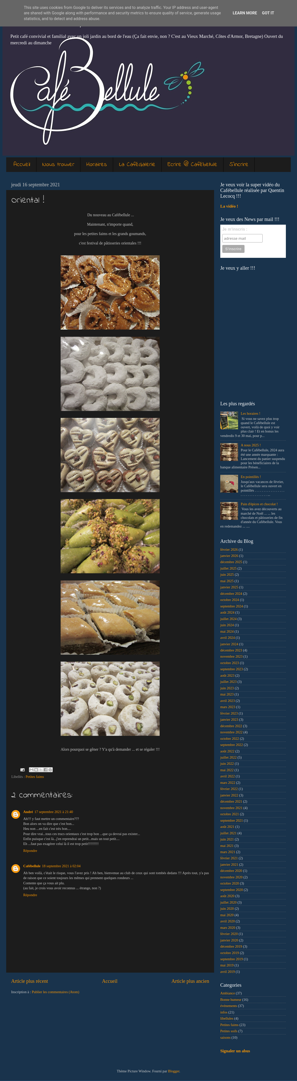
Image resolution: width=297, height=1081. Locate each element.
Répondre (30, 851)
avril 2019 (227, 972)
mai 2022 (227, 770)
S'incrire (238, 164)
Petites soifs (228, 1031)
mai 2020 (227, 915)
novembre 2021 (231, 808)
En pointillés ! (251, 477)
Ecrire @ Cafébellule (192, 164)
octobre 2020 (229, 883)
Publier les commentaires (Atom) (55, 992)
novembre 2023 (231, 656)
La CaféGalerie (137, 164)
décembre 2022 (231, 726)
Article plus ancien (190, 981)
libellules (226, 1018)
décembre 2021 (231, 801)
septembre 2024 (231, 606)
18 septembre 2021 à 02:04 (61, 866)
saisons (225, 1037)
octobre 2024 (229, 600)
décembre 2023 (231, 650)
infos (223, 1012)
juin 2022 (227, 764)
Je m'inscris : (235, 229)
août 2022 (227, 751)
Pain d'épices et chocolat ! (259, 504)
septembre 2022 (231, 745)
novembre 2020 (231, 877)
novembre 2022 (231, 732)
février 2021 (229, 858)
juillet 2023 (228, 682)
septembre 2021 (231, 820)
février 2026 (229, 550)
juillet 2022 (228, 757)
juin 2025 (227, 575)
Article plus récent (29, 981)
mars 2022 (227, 783)
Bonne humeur (230, 1000)
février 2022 (229, 789)
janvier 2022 (229, 795)
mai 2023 (227, 694)
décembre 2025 (231, 562)
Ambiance (227, 993)
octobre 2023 (229, 663)
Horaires (96, 164)
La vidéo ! (229, 206)
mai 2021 (227, 846)
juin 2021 (227, 839)
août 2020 (227, 896)
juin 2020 (227, 909)
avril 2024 (227, 638)
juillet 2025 (228, 568)
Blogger (173, 1071)
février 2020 (229, 934)
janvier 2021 (229, 864)
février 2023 (229, 713)
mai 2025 (227, 581)
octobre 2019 (229, 953)
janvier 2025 (229, 587)
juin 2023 (227, 688)
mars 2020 (227, 928)
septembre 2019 (231, 959)
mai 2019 (227, 965)
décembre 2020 (231, 871)
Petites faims (35, 777)
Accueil (22, 164)
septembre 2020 (231, 890)
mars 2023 (227, 707)
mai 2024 (227, 631)
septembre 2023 (231, 669)
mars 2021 (227, 852)
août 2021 (227, 827)
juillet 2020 (228, 902)
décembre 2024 (231, 594)
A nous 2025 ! (251, 445)
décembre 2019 (231, 946)
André (28, 812)
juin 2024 (227, 625)
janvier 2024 (229, 644)
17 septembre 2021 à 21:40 (53, 812)
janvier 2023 (229, 719)
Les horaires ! (250, 413)
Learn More (245, 13)
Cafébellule (32, 866)
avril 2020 (227, 921)
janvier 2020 (229, 940)
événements (228, 1006)
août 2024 (227, 612)
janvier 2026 (229, 556)
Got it (268, 13)
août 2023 (227, 675)
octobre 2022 (229, 739)
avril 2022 (227, 776)
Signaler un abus (235, 1051)
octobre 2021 (229, 814)
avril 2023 (227, 701)
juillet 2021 (228, 833)
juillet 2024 (228, 619)
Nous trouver (58, 164)
